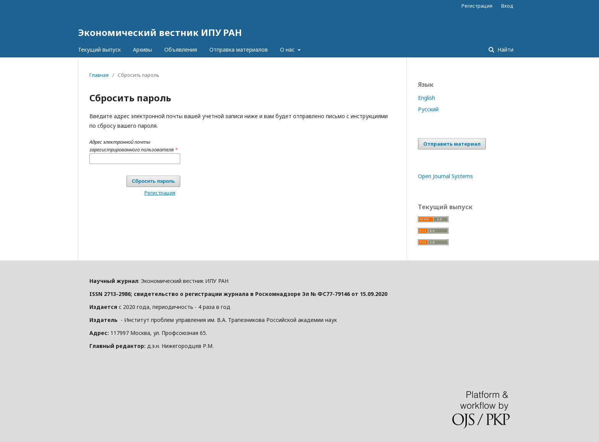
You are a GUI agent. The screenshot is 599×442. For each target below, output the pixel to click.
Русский (428, 109)
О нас (288, 49)
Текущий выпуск (99, 49)
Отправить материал (452, 143)
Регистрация (476, 5)
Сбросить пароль (153, 181)
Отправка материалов (238, 49)
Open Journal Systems (445, 176)
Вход (507, 5)
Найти (504, 49)
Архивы (142, 49)
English (426, 97)
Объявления (180, 49)
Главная (98, 75)
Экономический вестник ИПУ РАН (160, 32)
